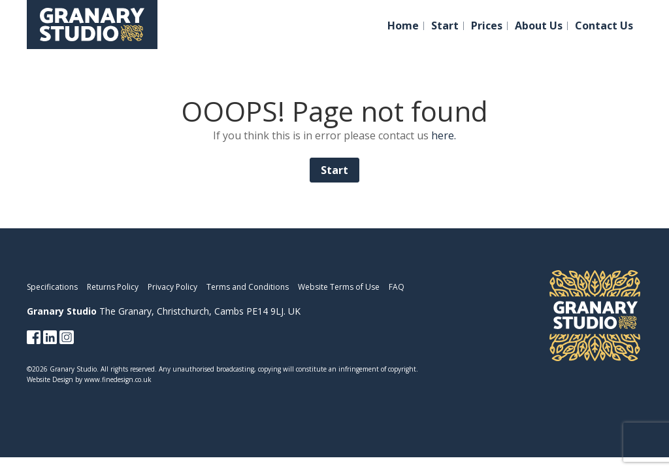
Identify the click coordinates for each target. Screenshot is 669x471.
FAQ (396, 286)
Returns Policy (113, 286)
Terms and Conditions (247, 286)
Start (445, 26)
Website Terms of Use (339, 286)
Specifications (52, 286)
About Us (539, 26)
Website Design (50, 379)
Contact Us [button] (604, 26)
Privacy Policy (172, 286)
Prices (486, 26)
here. (443, 135)
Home (403, 26)
